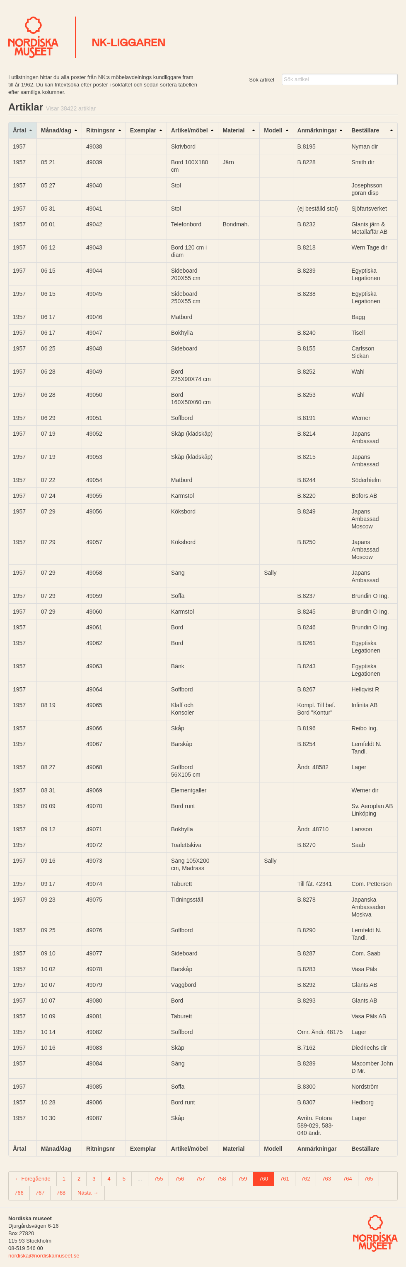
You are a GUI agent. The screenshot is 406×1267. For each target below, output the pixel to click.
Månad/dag (56, 130)
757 (200, 1179)
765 (368, 1179)
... (140, 1179)
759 (242, 1179)
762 (305, 1179)
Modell (273, 130)
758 (221, 1179)
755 (158, 1179)
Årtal (19, 130)
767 (40, 1193)
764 (347, 1179)
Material (233, 130)
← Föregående (33, 1179)
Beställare (365, 130)
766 (19, 1193)
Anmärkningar (317, 130)
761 (284, 1179)
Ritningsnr (100, 130)
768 (60, 1193)
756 (179, 1179)
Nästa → (88, 1193)
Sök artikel (261, 80)
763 (326, 1179)
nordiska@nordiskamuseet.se (43, 1256)
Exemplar (143, 130)
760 (263, 1179)
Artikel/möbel (189, 130)
